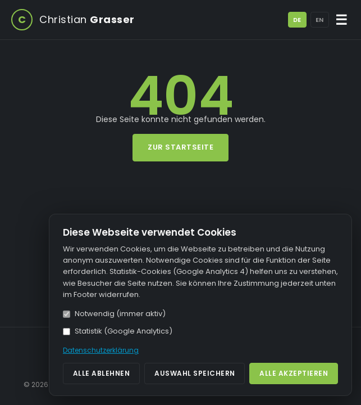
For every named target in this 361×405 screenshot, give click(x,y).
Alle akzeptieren (293, 373)
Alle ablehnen (101, 373)
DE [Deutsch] (297, 19)
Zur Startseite (180, 147)
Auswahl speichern (194, 373)
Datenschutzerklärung (101, 350)
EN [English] (319, 19)
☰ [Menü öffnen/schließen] (341, 20)
